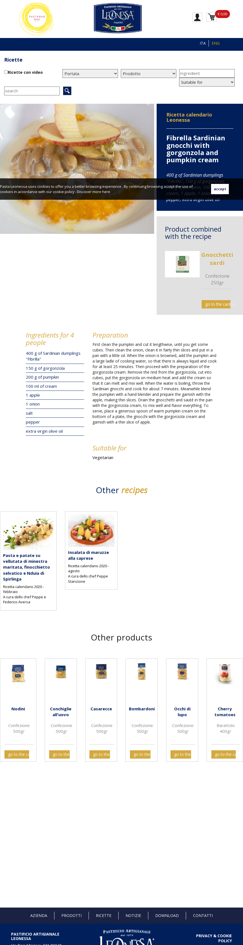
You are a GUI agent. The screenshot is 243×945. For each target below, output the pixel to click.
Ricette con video (25, 72)
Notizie (133, 915)
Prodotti (71, 915)
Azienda (38, 915)
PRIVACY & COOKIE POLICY (214, 938)
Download (167, 915)
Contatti (203, 915)
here (106, 191)
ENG (216, 43)
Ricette (13, 59)
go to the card (218, 304)
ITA (203, 43)
